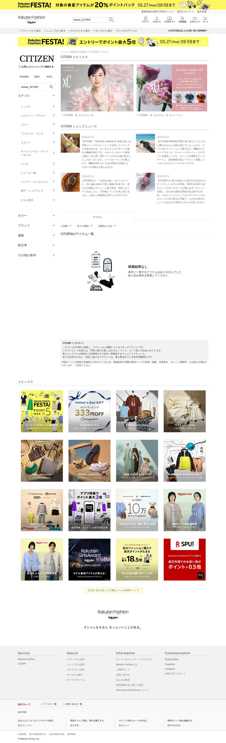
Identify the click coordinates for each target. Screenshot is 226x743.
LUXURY (22, 663)
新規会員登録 (172, 659)
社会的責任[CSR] (56, 734)
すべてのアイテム (76, 680)
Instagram (170, 669)
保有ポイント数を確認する (179, 720)
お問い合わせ (123, 674)
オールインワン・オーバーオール (38, 153)
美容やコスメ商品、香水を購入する (87, 720)
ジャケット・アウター (38, 115)
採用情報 (71, 734)
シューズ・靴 (38, 173)
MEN (36, 76)
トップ (64, 52)
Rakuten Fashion (78, 52)
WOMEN (24, 76)
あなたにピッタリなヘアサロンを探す (36, 720)
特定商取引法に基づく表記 (129, 685)
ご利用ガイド (123, 669)
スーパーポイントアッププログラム (134, 659)
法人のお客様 (123, 680)
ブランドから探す (76, 659)
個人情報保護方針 (37, 734)
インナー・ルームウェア (38, 182)
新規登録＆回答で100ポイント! (157, 11)
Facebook (170, 664)
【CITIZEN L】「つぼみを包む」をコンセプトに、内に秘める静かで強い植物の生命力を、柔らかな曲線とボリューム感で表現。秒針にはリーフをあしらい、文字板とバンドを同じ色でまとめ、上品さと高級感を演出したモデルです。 (106, 188)
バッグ (38, 164)
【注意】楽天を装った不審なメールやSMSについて (113, 590)
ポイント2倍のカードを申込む (133, 720)
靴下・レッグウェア (38, 191)
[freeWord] (37, 87)
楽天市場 (201, 11)
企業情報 (22, 734)
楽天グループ (184, 11)
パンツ (38, 124)
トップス (38, 107)
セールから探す (75, 674)
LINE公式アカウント (175, 673)
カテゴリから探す (76, 669)
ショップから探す (76, 664)
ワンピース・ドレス (38, 133)
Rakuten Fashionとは (126, 664)
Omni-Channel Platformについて (132, 690)
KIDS (49, 76)
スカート (38, 142)
